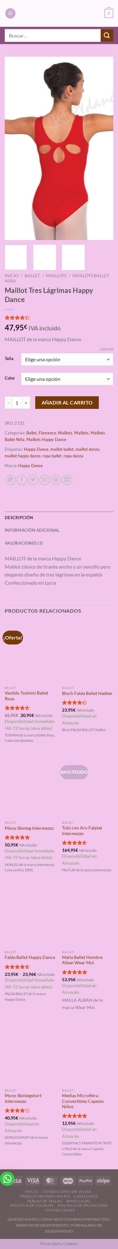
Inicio (12, 275)
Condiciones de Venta (66, 1191)
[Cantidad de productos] (17, 402)
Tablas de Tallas (44, 1201)
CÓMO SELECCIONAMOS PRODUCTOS (75, 1219)
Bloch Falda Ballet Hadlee (87, 693)
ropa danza (73, 455)
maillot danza (87, 449)
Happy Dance (36, 449)
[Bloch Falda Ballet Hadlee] (87, 652)
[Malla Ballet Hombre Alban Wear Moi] (87, 916)
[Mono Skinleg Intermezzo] (30, 786)
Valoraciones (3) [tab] (24, 543)
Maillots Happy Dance (46, 439)
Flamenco (47, 432)
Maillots (56, 275)
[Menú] (10, 13)
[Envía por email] (44, 480)
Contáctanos (60, 1210)
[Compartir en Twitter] (33, 480)
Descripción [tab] (19, 517)
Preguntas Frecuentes (45, 1196)
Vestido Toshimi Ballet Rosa (26, 695)
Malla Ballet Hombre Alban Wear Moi (82, 960)
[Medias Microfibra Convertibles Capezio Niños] (87, 1054)
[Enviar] (107, 35)
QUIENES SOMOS (23, 1219)
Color (10, 378)
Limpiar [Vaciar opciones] (106, 349)
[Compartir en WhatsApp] (10, 480)
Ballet (32, 275)
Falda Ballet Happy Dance (30, 957)
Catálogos (86, 1196)
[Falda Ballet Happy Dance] (30, 916)
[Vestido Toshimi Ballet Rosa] (30, 652)
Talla (9, 359)
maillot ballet (62, 449)
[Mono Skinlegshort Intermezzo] (30, 1054)
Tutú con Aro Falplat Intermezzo (82, 830)
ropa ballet (52, 455)
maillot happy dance (23, 455)
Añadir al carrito (67, 402)
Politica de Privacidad (83, 1205)
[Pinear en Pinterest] (56, 480)
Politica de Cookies (32, 1205)
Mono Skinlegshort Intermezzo (23, 1098)
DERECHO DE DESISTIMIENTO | (43, 1225)
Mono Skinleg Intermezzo (29, 828)
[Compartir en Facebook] (22, 480)
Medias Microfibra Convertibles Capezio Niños (83, 1101)
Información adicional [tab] (32, 530)
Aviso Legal (78, 1201)
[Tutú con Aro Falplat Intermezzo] (87, 786)
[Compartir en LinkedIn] (67, 480)
